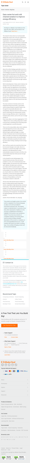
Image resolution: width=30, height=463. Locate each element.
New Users (11, 421)
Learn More (6, 240)
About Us (8, 448)
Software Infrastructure (18, 418)
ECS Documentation (12, 416)
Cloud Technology (19, 301)
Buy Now (11, 240)
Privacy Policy (15, 448)
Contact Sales (14, 337)
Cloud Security (6, 301)
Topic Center (4, 427)
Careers (3, 448)
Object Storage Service (6, 406)
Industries (20, 427)
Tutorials (18, 430)
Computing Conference (8, 297)
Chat (5, 337)
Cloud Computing (19, 297)
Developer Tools (7, 304)
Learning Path (4, 421)
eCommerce (16, 406)
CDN (15, 404)
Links (9, 449)
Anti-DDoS (19, 404)
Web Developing (11, 430)
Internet (5, 299)
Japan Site (3, 416)
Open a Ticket (7, 347)
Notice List (3, 449)
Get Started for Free (9, 325)
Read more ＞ (15, 31)
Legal (21, 448)
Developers (4, 430)
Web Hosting (23, 406)
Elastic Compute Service (7, 404)
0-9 (14, 439)
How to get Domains (6, 418)
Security (3, 409)
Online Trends (18, 299)
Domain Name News (20, 304)
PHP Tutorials (24, 430)
